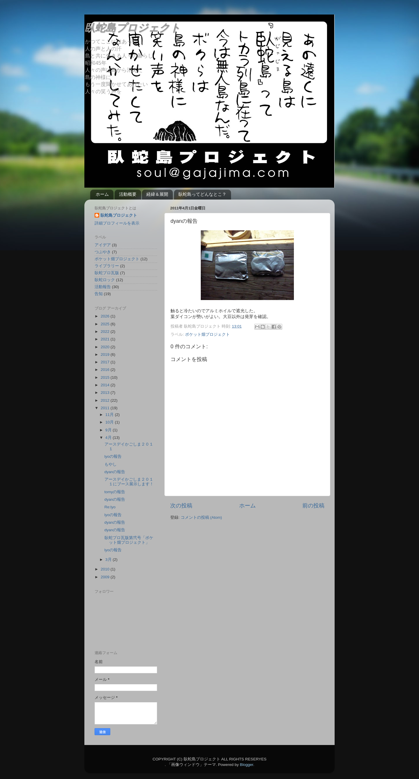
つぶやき (103, 252)
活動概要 (127, 194)
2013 (106, 392)
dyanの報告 (114, 472)
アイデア (103, 245)
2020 (106, 347)
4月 (109, 437)
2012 (106, 400)
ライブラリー (107, 266)
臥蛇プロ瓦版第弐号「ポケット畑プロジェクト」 (128, 540)
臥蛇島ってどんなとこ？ (202, 194)
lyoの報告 (113, 456)
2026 (106, 316)
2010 (106, 569)
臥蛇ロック (105, 280)
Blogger (246, 764)
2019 (106, 354)
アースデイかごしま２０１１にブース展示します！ (129, 481)
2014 (106, 385)
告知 (99, 294)
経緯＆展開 (157, 194)
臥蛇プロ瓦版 (107, 273)
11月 (110, 414)
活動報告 (103, 287)
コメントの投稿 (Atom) (201, 517)
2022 (106, 331)
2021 (106, 339)
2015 (106, 377)
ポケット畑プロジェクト (207, 334)
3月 (109, 559)
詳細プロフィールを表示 (117, 223)
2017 (106, 362)
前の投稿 (313, 505)
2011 (106, 408)
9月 (109, 430)
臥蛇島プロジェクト (132, 28)
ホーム (102, 194)
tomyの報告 (114, 492)
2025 (106, 324)
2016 (106, 369)
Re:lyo (110, 507)
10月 (110, 422)
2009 (106, 577)
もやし (110, 464)
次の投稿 (181, 505)
